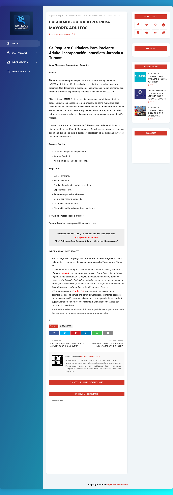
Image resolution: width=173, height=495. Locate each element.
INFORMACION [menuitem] (17, 62)
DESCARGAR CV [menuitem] (18, 71)
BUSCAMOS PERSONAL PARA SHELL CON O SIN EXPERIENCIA (156, 111)
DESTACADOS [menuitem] (17, 53)
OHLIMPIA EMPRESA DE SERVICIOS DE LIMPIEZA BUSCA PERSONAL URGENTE (157, 94)
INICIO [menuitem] (12, 43)
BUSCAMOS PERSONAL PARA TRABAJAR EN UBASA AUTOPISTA (157, 77)
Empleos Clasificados (60, 34)
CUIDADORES (70, 15)
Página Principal (56, 15)
